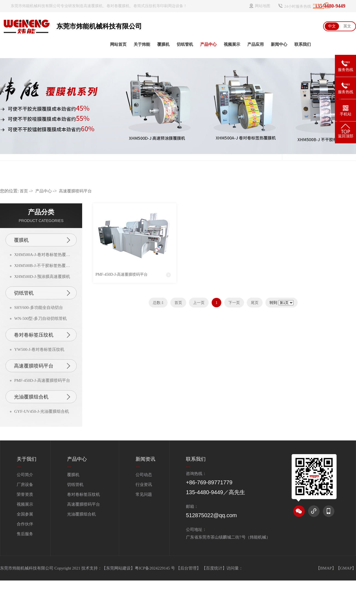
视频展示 (232, 44)
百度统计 (214, 568)
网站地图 (262, 6)
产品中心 (208, 44)
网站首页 (118, 44)
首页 (24, 191)
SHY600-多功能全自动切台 (38, 307)
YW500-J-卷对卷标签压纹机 (39, 349)
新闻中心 (279, 44)
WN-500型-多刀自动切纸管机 (40, 318)
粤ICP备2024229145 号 (155, 568)
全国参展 (25, 514)
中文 (332, 26)
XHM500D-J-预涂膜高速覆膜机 (42, 276)
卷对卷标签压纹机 (33, 335)
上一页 (199, 303)
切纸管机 (185, 44)
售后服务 (25, 534)
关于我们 (26, 459)
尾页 (255, 303)
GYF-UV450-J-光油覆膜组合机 (41, 411)
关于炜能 (142, 44)
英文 (347, 26)
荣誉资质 (25, 494)
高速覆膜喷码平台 (75, 191)
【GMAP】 (346, 568)
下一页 (234, 303)
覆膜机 (163, 44)
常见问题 (144, 494)
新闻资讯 (145, 459)
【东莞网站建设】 (118, 568)
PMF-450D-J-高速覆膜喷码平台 (42, 380)
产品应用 (255, 44)
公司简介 (25, 475)
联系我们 (302, 44)
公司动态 (144, 475)
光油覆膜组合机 (31, 397)
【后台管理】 (189, 568)
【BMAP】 (326, 568)
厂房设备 (25, 484)
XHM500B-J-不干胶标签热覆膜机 (43, 265)
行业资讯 (144, 484)
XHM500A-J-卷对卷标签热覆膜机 (43, 254)
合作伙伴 (25, 524)
